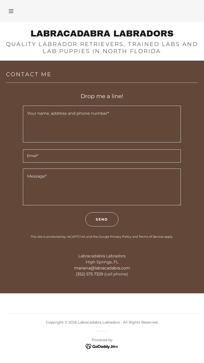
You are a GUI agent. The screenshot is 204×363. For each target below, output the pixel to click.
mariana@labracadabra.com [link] (102, 268)
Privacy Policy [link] (120, 236)
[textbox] (102, 124)
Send (102, 219)
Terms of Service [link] (151, 236)
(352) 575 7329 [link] (89, 274)
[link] (102, 35)
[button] (11, 11)
